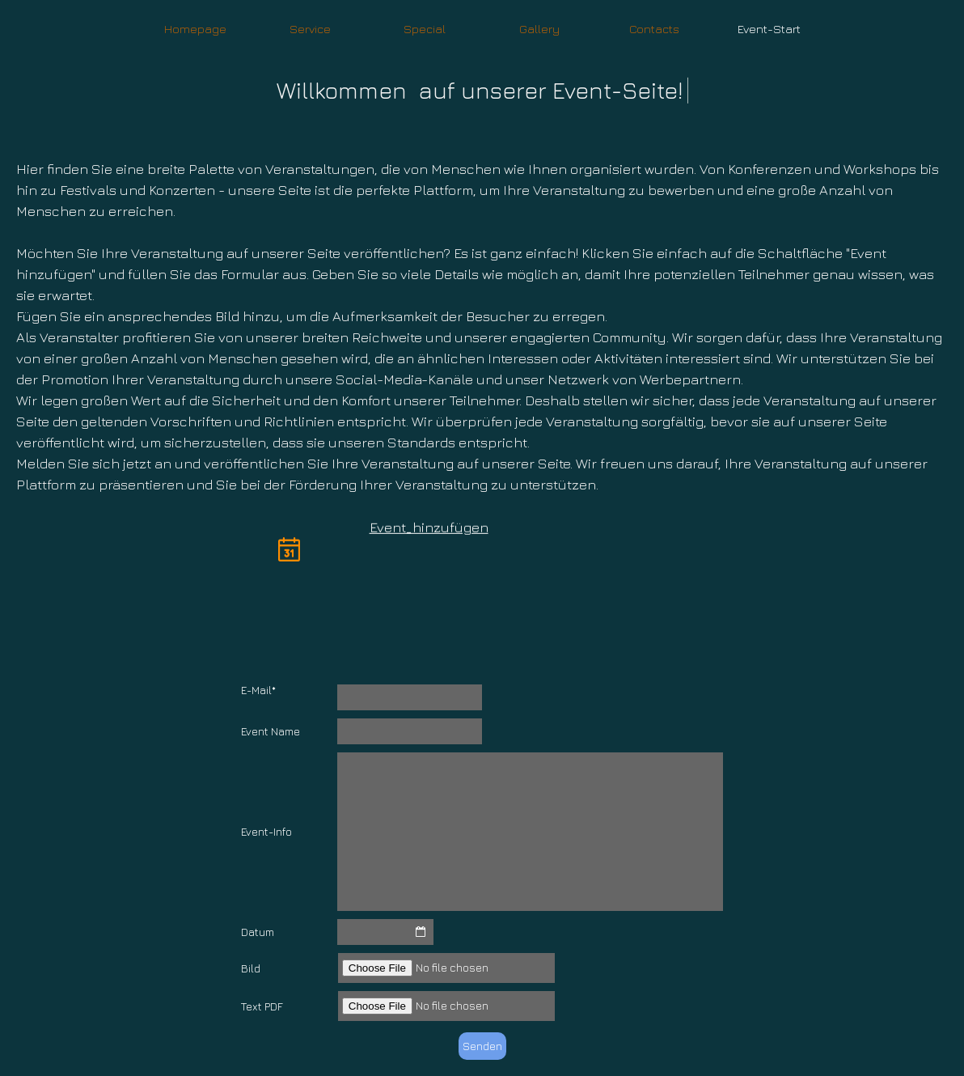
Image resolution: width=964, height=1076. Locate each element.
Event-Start (769, 29)
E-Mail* (258, 690)
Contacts (654, 29)
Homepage (195, 29)
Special (425, 29)
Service (310, 29)
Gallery (539, 29)
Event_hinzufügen (429, 526)
